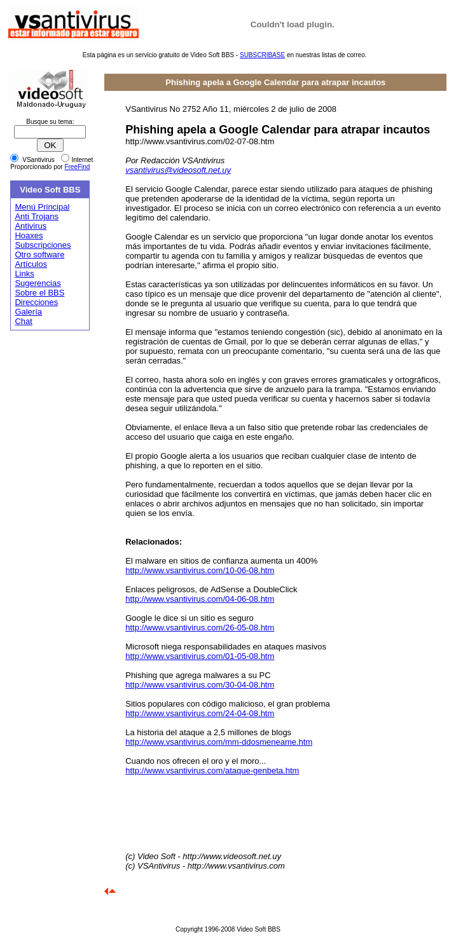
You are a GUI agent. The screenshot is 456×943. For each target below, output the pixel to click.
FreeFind (77, 166)
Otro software (39, 254)
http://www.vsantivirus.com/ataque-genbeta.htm (212, 770)
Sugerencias (37, 283)
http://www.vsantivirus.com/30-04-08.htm (199, 684)
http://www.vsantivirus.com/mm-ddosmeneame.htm (218, 742)
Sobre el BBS (39, 292)
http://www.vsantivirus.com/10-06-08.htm (199, 570)
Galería (28, 311)
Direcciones (36, 302)
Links (24, 273)
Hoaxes (29, 235)
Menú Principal (42, 207)
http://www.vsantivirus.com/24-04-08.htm (199, 713)
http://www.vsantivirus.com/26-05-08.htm (199, 627)
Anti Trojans (37, 216)
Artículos (31, 264)
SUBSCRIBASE (262, 54)
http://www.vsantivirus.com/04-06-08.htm (199, 599)
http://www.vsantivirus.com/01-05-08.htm (199, 656)
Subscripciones (43, 245)
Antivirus (30, 226)
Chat (23, 321)
